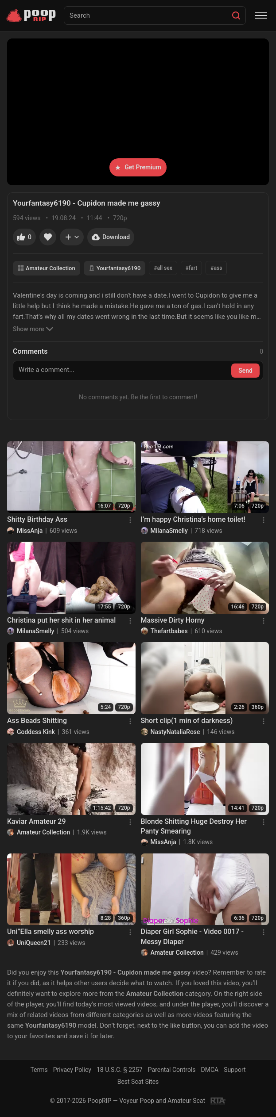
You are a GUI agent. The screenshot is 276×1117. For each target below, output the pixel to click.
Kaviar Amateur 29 (36, 821)
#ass (216, 268)
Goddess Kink (36, 731)
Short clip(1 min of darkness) (187, 720)
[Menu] (261, 15)
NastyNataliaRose (175, 731)
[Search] (236, 15)
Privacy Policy (72, 1069)
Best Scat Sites (138, 1081)
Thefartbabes (169, 631)
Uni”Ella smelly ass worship (50, 931)
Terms (38, 1069)
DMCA (210, 1069)
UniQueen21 (34, 942)
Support (234, 1069)
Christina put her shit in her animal (61, 620)
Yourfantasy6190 (115, 268)
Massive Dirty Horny (173, 620)
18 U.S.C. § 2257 (120, 1069)
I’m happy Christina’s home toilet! (193, 519)
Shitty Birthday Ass (37, 519)
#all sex (163, 268)
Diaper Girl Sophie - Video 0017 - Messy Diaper (192, 936)
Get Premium (138, 167)
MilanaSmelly (169, 530)
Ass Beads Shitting (37, 720)
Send (245, 370)
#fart (191, 268)
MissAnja (30, 530)
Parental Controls (172, 1069)
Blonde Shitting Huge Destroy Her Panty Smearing (194, 826)
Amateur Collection (46, 268)
